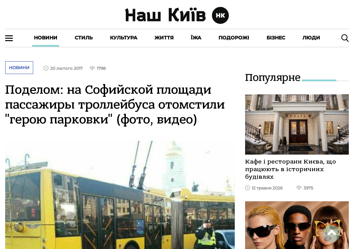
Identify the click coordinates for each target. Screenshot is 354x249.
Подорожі (233, 38)
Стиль (84, 38)
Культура (123, 38)
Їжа (196, 38)
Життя (164, 38)
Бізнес (276, 38)
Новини (45, 38)
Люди (311, 38)
